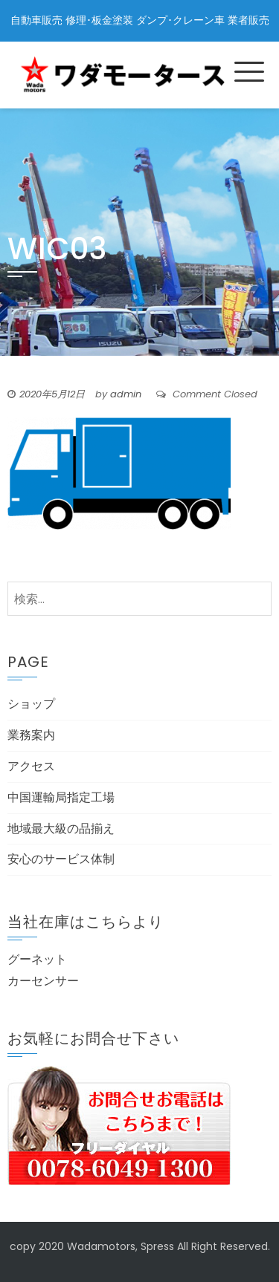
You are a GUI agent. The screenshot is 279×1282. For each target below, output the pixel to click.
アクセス (31, 766)
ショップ (31, 703)
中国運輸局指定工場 (61, 797)
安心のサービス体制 (61, 859)
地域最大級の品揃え (61, 828)
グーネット (37, 959)
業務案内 (31, 735)
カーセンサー (43, 980)
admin (125, 394)
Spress (157, 1246)
